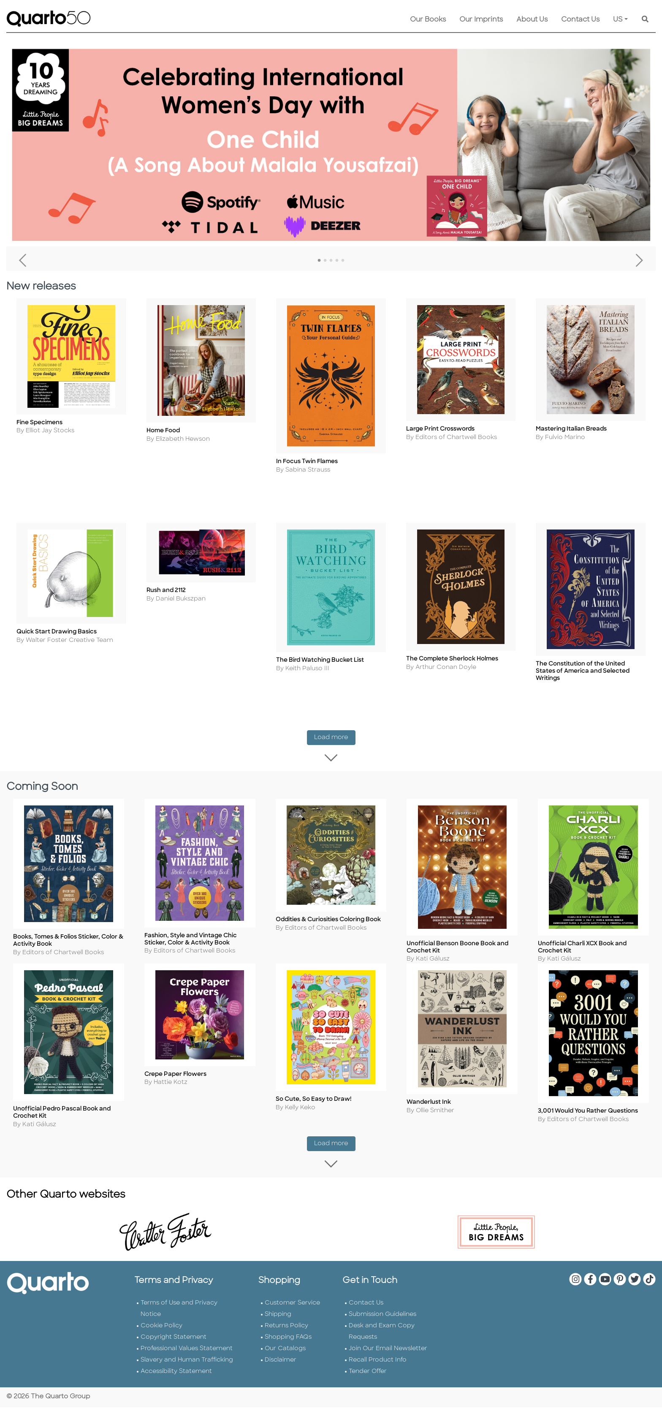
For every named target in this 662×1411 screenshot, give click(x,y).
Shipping (278, 1318)
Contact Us (580, 19)
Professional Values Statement (187, 1353)
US (618, 19)
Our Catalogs (285, 1353)
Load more (334, 733)
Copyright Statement (173, 1341)
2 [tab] (325, 261)
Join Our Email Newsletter (388, 1353)
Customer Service (292, 1307)
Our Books (428, 19)
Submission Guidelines (382, 1318)
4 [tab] (337, 261)
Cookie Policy (161, 1330)
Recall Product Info (378, 1364)
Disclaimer (280, 1364)
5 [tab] (343, 261)
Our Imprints (481, 19)
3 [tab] (331, 261)
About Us (532, 19)
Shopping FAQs (288, 1341)
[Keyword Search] (645, 19)
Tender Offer (368, 1376)
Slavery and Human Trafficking (187, 1364)
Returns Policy (286, 1330)
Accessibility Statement (176, 1376)
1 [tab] (319, 261)
